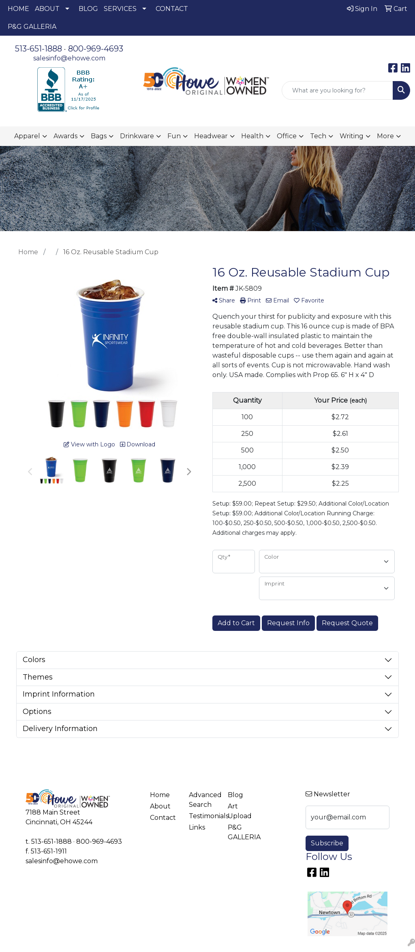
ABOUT (47, 9)
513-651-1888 (38, 49)
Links (197, 827)
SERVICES (120, 9)
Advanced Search (203, 799)
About (160, 806)
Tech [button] (318, 136)
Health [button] (252, 136)
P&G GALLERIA (32, 26)
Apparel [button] (27, 136)
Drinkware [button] (137, 136)
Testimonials (203, 816)
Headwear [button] (211, 136)
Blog (235, 795)
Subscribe (327, 843)
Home (160, 795)
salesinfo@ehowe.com (69, 58)
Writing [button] (352, 136)
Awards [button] (65, 136)
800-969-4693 (95, 49)
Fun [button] (174, 136)
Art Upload (240, 811)
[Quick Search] (337, 90)
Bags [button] (99, 136)
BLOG (88, 9)
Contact (163, 817)
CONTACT (172, 9)
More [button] (385, 136)
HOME (18, 9)
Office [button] (287, 136)
